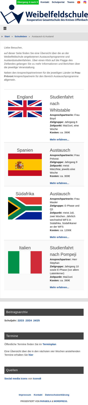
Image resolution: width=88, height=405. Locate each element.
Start (7, 36)
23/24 (28, 320)
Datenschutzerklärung (57, 395)
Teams (70, 2)
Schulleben (21, 36)
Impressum (25, 395)
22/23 (21, 320)
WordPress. (61, 401)
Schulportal (58, 2)
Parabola (45, 401)
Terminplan (49, 344)
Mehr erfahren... (59, 139)
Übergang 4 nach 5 (27, 2)
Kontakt (45, 2)
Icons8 (37, 378)
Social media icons (15, 378)
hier (30, 354)
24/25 (36, 320)
